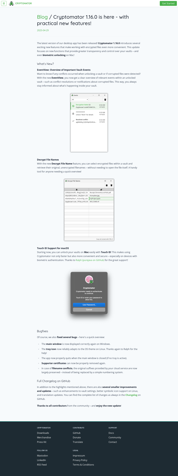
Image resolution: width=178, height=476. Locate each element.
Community (115, 437)
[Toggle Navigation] (4, 3)
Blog (42, 17)
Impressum (79, 455)
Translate (78, 442)
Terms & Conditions (83, 464)
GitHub (76, 432)
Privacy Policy (80, 460)
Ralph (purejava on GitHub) (90, 260)
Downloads (43, 432)
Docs (111, 432)
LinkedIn (41, 460)
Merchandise (44, 437)
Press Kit (41, 442)
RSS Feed (42, 464)
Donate (77, 437)
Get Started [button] (168, 3)
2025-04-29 (43, 30)
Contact (113, 442)
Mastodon (42, 455)
